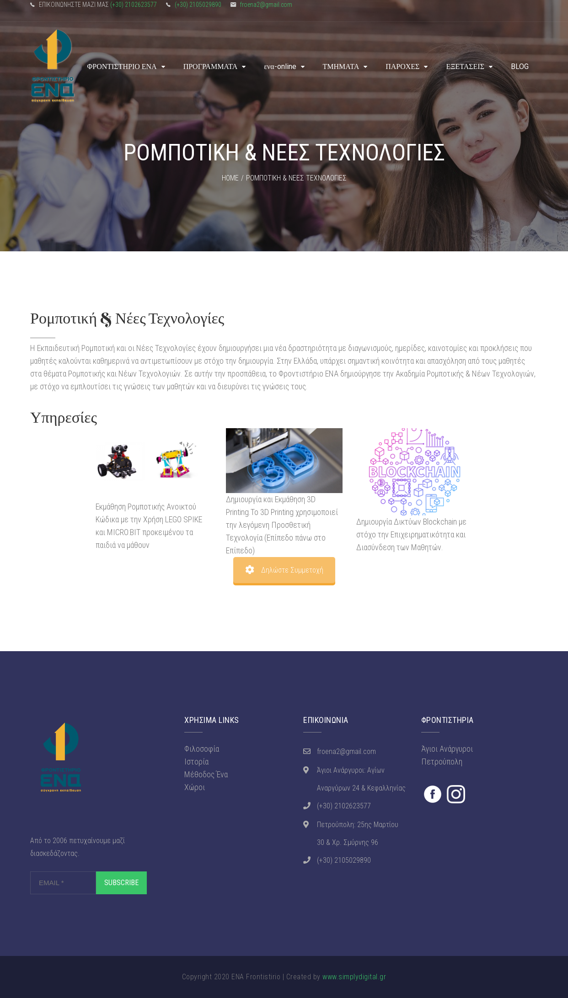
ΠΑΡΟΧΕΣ (402, 66)
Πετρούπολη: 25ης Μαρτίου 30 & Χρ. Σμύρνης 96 (357, 833)
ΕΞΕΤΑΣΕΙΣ (465, 66)
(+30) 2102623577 (133, 4)
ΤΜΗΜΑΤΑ (341, 66)
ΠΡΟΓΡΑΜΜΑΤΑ (210, 66)
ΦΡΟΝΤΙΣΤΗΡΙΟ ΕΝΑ (122, 66)
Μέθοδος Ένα (206, 774)
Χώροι (194, 787)
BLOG (520, 66)
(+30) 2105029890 (198, 4)
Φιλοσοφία (201, 749)
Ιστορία (196, 761)
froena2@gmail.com (266, 4)
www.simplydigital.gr (354, 976)
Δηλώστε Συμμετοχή (284, 570)
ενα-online (280, 66)
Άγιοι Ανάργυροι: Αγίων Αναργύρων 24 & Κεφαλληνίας (361, 779)
